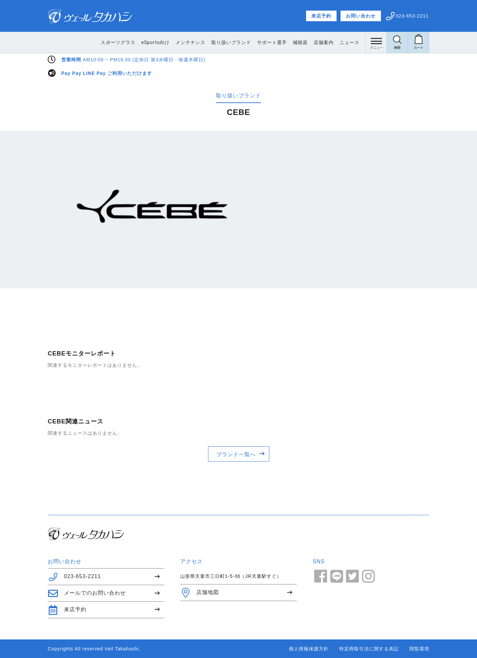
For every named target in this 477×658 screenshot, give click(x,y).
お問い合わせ (361, 16)
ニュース (349, 42)
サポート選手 (272, 42)
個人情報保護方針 (309, 648)
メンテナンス (190, 42)
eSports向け (155, 42)
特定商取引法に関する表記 (369, 648)
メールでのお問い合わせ (87, 593)
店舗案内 (324, 42)
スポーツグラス (118, 42)
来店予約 (321, 16)
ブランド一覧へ (236, 454)
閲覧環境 (419, 648)
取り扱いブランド (231, 42)
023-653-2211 (74, 577)
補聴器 (300, 42)
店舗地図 (199, 592)
